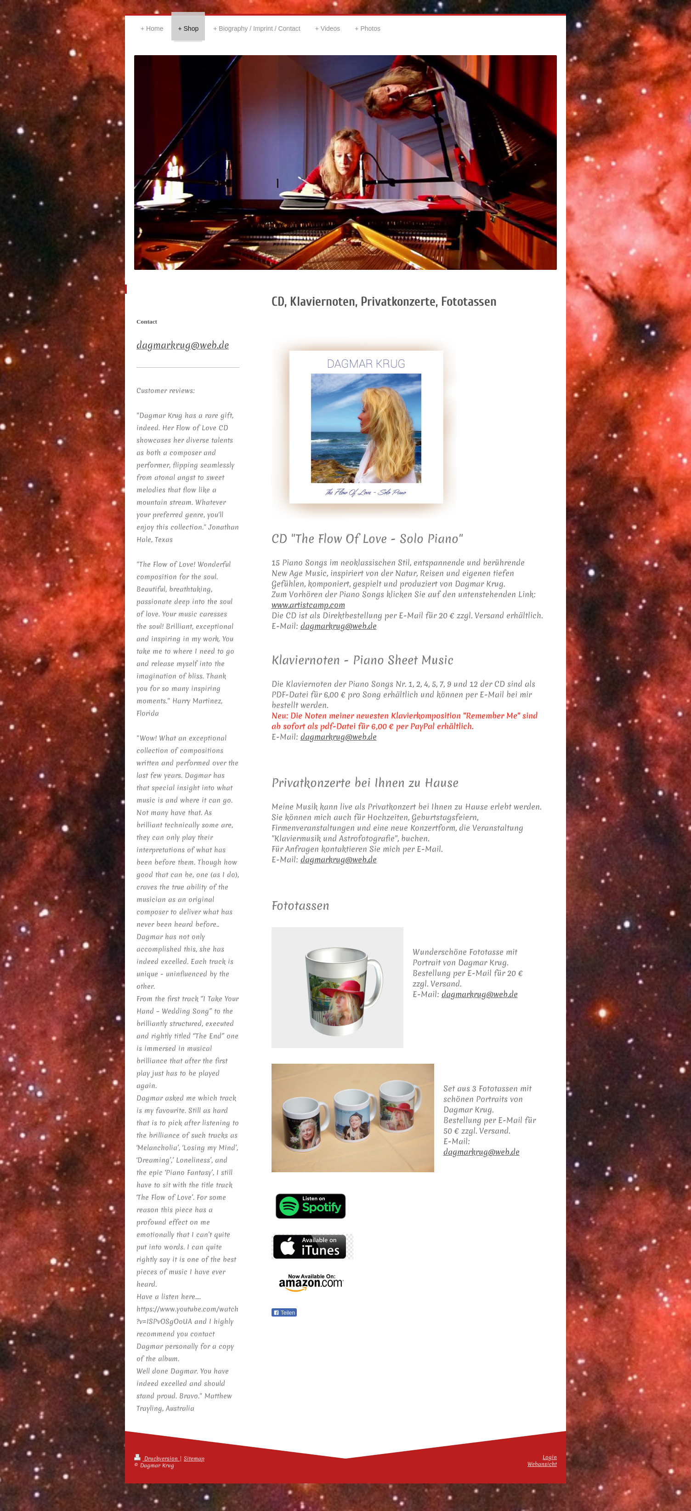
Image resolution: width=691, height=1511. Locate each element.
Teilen (284, 1313)
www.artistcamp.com (308, 604)
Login (550, 1457)
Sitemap (194, 1458)
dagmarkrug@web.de (338, 626)
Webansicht (542, 1464)
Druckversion (157, 1458)
